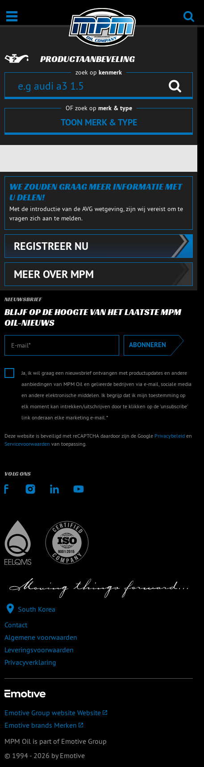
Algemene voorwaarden (40, 637)
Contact (15, 624)
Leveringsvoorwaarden (39, 649)
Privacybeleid (169, 435)
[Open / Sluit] (12, 16)
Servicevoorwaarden (27, 443)
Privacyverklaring (30, 662)
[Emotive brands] (98, 725)
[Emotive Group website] (98, 712)
